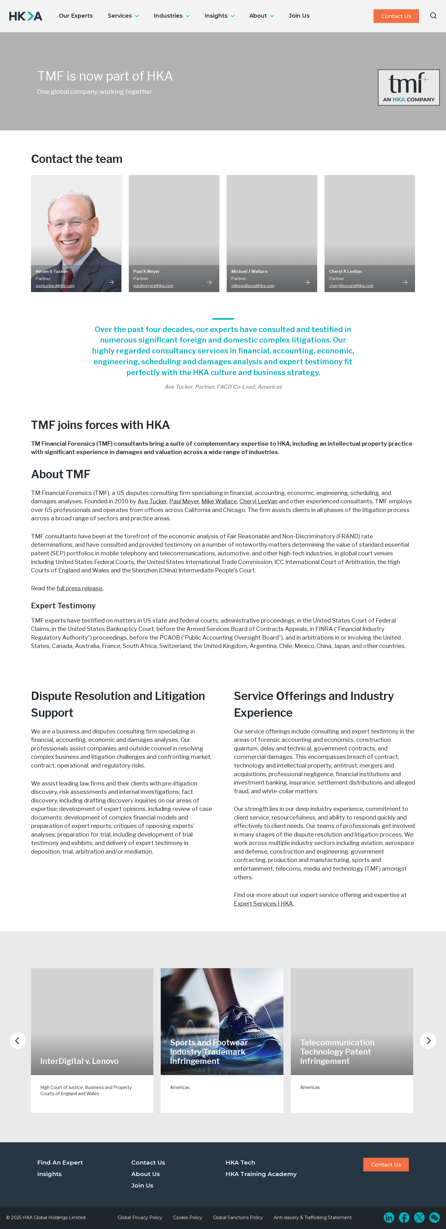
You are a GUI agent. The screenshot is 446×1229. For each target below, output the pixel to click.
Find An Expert (60, 1162)
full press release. (79, 588)
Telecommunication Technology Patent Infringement (337, 1052)
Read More (111, 282)
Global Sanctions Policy (238, 1217)
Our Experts (76, 15)
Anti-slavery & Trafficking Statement (313, 1217)
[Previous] (17, 1040)
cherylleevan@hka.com (351, 285)
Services (120, 15)
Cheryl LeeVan (258, 501)
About (258, 15)
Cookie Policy (187, 1217)
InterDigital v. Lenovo (79, 1061)
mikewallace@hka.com (252, 285)
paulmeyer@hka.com (153, 285)
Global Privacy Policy (140, 1217)
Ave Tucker (152, 501)
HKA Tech (240, 1162)
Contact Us (396, 16)
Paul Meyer (184, 501)
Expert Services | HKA (263, 903)
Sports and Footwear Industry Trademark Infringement (209, 1052)
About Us (145, 1174)
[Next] (428, 1040)
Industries (168, 15)
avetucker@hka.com (55, 285)
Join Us (299, 15)
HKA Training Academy (261, 1174)
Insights (216, 15)
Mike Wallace (219, 501)
